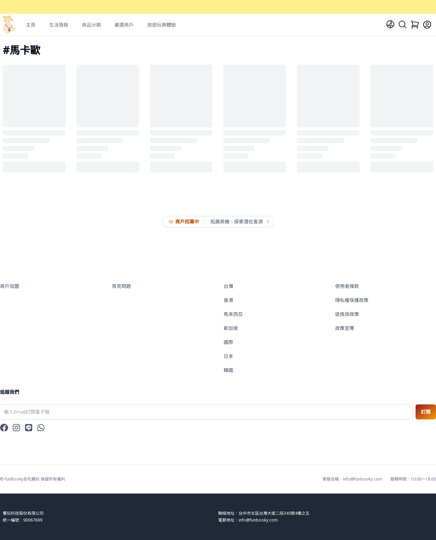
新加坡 (231, 328)
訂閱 (426, 412)
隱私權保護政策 (352, 300)
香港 (228, 300)
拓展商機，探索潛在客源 (239, 222)
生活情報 (58, 25)
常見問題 (121, 286)
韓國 (228, 370)
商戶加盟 (9, 286)
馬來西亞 (233, 314)
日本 (228, 356)
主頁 (30, 25)
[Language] (390, 24)
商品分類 (91, 25)
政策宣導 (344, 328)
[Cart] (415, 24)
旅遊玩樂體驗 (161, 25)
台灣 (228, 286)
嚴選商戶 (124, 25)
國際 (228, 342)
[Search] (402, 24)
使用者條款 (347, 286)
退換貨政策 (347, 314)
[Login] (427, 24)
